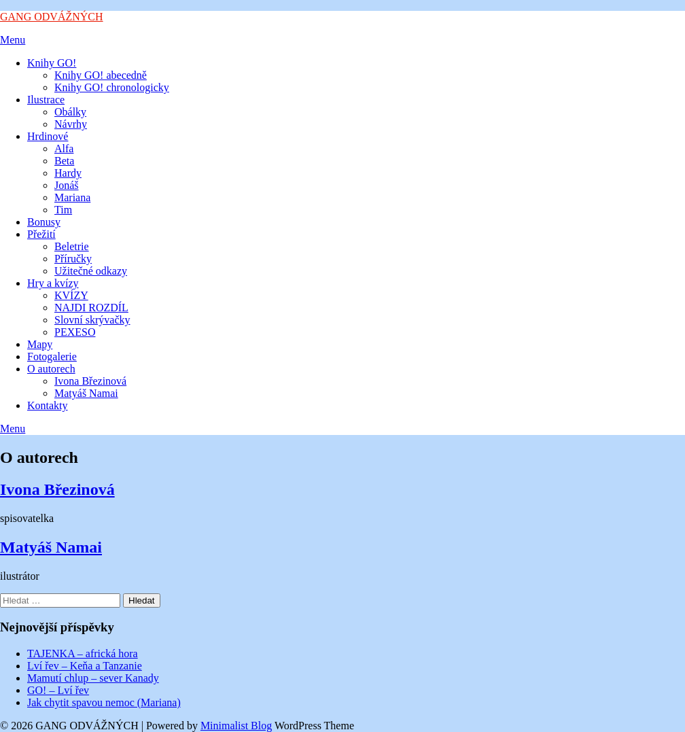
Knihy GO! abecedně (100, 75)
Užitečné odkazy (90, 271)
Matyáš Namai (86, 393)
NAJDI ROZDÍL (91, 307)
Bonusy (43, 222)
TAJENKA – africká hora (82, 653)
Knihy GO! (51, 63)
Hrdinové (47, 136)
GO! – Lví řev (58, 690)
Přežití (41, 234)
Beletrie (71, 246)
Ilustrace (46, 99)
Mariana (72, 197)
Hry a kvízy (53, 283)
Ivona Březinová (90, 381)
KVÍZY (71, 295)
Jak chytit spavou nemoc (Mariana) (104, 702)
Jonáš (66, 185)
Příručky (73, 258)
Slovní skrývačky (92, 320)
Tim (63, 209)
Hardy (68, 173)
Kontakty (47, 405)
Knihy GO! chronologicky (111, 87)
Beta (64, 161)
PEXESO (74, 332)
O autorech (51, 368)
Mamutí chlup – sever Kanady (93, 678)
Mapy (39, 344)
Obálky (70, 112)
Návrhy (70, 124)
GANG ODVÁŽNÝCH (51, 16)
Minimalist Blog (236, 725)
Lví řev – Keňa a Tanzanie (84, 666)
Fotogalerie (52, 356)
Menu (12, 40)
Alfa (63, 148)
